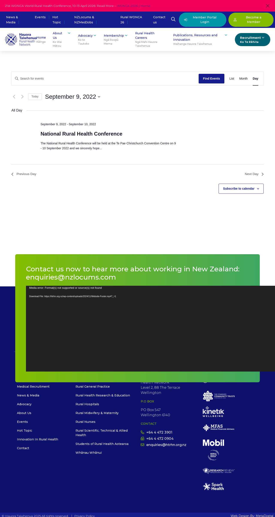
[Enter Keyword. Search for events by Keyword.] (105, 78)
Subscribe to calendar (238, 188)
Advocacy (87, 39)
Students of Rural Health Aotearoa (102, 444)
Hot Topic (24, 431)
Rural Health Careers (150, 39)
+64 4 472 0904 (157, 439)
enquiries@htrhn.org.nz (163, 445)
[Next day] (22, 96)
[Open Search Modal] (173, 20)
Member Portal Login (200, 19)
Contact (23, 448)
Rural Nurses (85, 422)
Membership (116, 39)
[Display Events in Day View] (255, 78)
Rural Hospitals (87, 404)
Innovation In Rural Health (37, 439)
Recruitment (252, 40)
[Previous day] (14, 96)
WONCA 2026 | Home (133, 6)
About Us (62, 39)
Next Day (254, 174)
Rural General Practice (93, 387)
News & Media (28, 396)
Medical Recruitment (33, 387)
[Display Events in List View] (232, 78)
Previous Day (24, 174)
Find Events (211, 78)
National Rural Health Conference (81, 134)
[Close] (267, 5)
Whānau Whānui (89, 453)
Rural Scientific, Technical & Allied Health (102, 433)
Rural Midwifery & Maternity (97, 413)
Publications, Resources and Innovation (200, 39)
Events (40, 17)
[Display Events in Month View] (243, 78)
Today (35, 96)
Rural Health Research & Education (103, 396)
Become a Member (247, 19)
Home (41, 40)
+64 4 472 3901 (156, 433)
